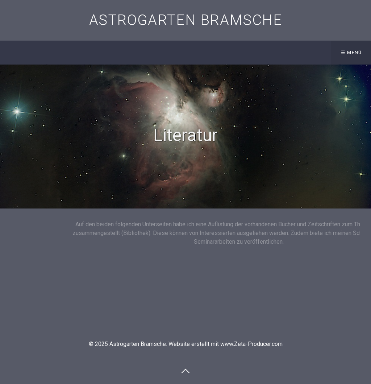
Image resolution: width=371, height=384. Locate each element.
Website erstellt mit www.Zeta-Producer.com (225, 343)
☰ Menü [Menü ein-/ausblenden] (351, 52)
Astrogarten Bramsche (185, 20)
